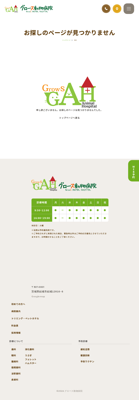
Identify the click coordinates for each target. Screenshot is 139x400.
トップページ (66, 40)
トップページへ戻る (69, 117)
